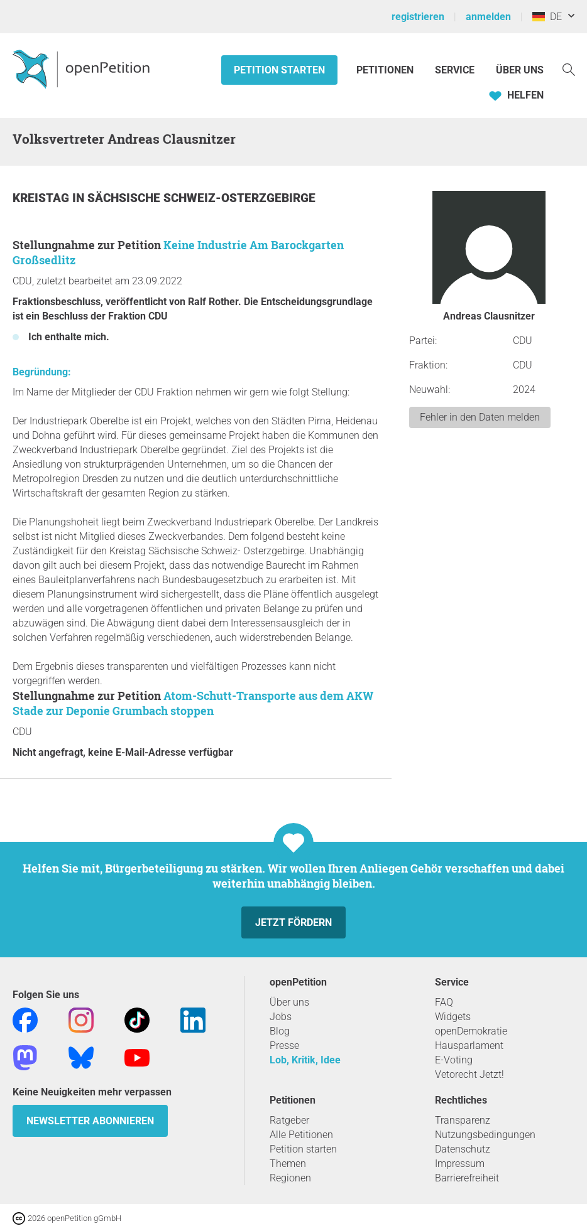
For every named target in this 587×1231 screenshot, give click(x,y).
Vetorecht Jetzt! (469, 1074)
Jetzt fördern (293, 922)
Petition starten (279, 70)
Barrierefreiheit (467, 1178)
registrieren (418, 17)
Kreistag (42, 198)
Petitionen (386, 70)
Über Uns (520, 70)
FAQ (444, 1002)
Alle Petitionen (301, 1135)
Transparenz (462, 1120)
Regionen (290, 1178)
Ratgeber (289, 1120)
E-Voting (454, 1060)
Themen (288, 1163)
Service (455, 70)
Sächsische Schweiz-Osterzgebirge (201, 198)
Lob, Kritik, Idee (305, 1060)
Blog (280, 1031)
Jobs (281, 1017)
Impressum (460, 1163)
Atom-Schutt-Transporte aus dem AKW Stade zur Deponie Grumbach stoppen (193, 703)
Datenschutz (462, 1149)
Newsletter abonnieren (90, 1121)
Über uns (289, 1002)
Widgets (453, 1017)
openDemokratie (471, 1031)
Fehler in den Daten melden (480, 417)
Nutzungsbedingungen (485, 1135)
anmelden (488, 17)
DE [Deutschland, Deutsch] (547, 17)
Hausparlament (469, 1045)
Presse (284, 1045)
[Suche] (568, 69)
